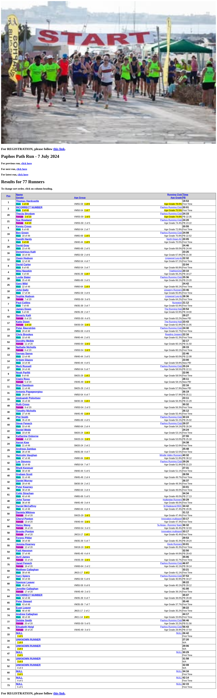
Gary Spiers (23, 576)
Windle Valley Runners (171, 455)
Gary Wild (22, 283)
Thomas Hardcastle (27, 201)
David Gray (22, 245)
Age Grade (176, 197)
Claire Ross (23, 379)
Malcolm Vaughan (26, 455)
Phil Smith (22, 417)
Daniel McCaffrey (26, 506)
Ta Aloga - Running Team (169, 525)
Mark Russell (23, 366)
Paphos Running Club (171, 207)
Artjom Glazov (24, 360)
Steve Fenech (24, 423)
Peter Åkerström (25, 328)
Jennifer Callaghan (27, 588)
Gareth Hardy (24, 239)
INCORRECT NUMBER (29, 207)
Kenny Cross (23, 226)
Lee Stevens (23, 461)
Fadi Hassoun (24, 550)
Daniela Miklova (25, 512)
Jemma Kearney (25, 544)
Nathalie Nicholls (26, 347)
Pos (8, 196)
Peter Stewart (24, 601)
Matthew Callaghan (27, 569)
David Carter (23, 264)
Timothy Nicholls (26, 410)
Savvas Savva (24, 353)
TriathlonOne (175, 271)
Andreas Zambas (26, 449)
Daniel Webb (23, 429)
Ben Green (22, 232)
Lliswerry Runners (173, 290)
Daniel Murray (24, 480)
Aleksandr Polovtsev (28, 398)
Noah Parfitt (23, 372)
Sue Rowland (24, 220)
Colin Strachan (25, 493)
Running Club (174, 194)
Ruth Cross (22, 404)
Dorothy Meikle (25, 340)
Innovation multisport (171, 519)
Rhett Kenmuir (24, 468)
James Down (23, 309)
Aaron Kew (22, 442)
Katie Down (23, 321)
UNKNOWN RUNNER (28, 639)
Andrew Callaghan (27, 614)
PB (184, 197)
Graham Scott (24, 474)
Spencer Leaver (25, 582)
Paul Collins (23, 302)
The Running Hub (173, 309)
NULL (19, 633)
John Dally (22, 290)
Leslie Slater (23, 277)
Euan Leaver (23, 607)
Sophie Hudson (25, 296)
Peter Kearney (24, 487)
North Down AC (174, 239)
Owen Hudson (24, 258)
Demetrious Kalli (26, 251)
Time (185, 194)
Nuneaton (177, 302)
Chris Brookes (24, 334)
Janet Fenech (24, 563)
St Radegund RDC (172, 506)
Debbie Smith (24, 620)
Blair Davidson (24, 385)
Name (19, 194)
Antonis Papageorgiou (29, 391)
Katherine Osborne (27, 436)
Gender (20, 197)
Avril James (23, 557)
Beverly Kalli (23, 315)
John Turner (23, 499)
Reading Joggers (173, 334)
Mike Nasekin (24, 271)
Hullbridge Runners (172, 499)
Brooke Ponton (25, 531)
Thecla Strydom (25, 213)
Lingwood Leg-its (173, 258)
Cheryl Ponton (24, 518)
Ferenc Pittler (24, 537)
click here (26, 163)
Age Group (80, 197)
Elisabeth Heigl (25, 626)
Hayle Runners (174, 544)
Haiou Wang (23, 525)
